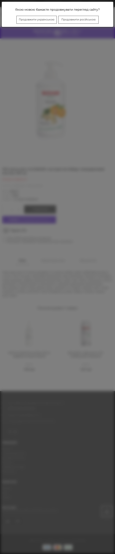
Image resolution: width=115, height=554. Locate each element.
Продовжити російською (78, 19)
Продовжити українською (36, 19)
